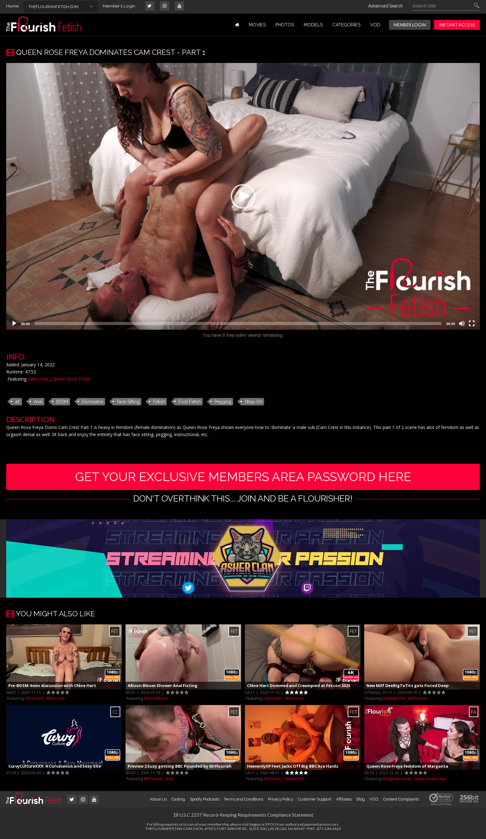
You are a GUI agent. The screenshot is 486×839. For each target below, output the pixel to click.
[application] (243, 196)
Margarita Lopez (396, 780)
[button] (243, 196)
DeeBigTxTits (393, 700)
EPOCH (272, 826)
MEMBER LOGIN (410, 24)
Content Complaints (401, 801)
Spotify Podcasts (204, 801)
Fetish (159, 401)
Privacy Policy (280, 801)
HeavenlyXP (294, 780)
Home (12, 5)
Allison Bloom (156, 700)
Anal (38, 401)
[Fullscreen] (472, 323)
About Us (158, 801)
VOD (375, 25)
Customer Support (314, 801)
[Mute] (462, 323)
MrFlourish (55, 700)
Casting (178, 801)
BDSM (62, 401)
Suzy (169, 780)
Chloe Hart (33, 700)
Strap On (253, 401)
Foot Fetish (190, 401)
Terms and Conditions (243, 801)
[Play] (14, 323)
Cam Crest (38, 379)
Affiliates (343, 801)
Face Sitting (128, 401)
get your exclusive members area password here (243, 477)
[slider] (238, 323)
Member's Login (119, 5)
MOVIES (257, 25)
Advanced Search (385, 5)
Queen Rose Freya (71, 379)
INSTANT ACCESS (457, 24)
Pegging (222, 401)
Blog (360, 801)
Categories (346, 25)
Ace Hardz (272, 780)
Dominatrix (92, 401)
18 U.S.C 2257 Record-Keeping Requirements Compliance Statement (243, 816)
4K (17, 401)
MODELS (313, 25)
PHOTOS (285, 25)
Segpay (255, 826)
